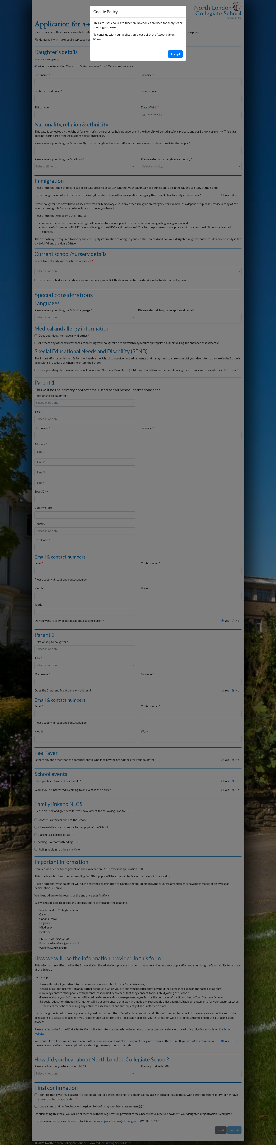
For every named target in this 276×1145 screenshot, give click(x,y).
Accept (175, 54)
